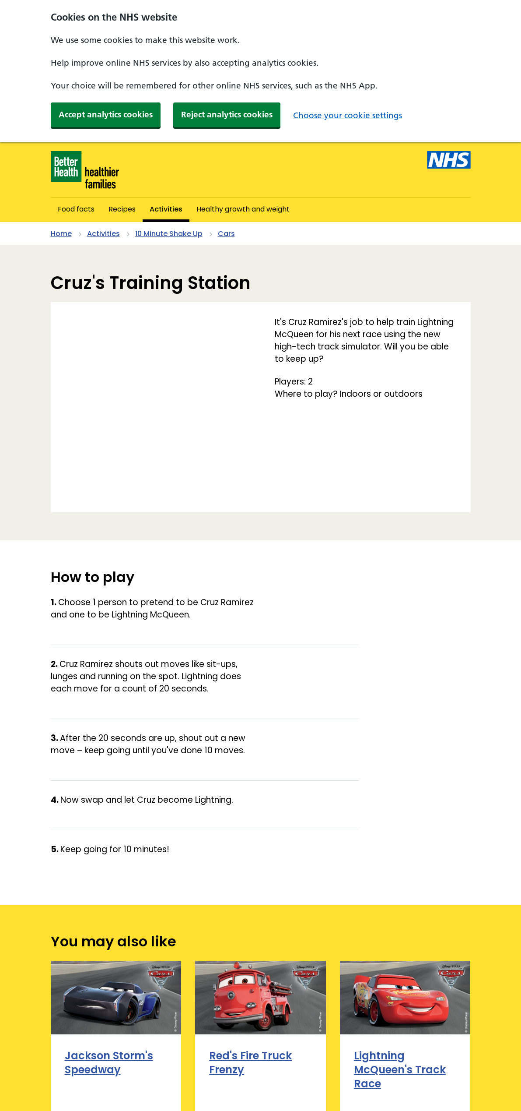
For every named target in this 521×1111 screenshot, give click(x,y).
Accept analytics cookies (106, 114)
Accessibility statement (175, 1074)
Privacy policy (299, 1074)
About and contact (85, 1074)
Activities (103, 234)
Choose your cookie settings (347, 115)
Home (61, 234)
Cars (226, 234)
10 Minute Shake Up (169, 234)
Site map (67, 1088)
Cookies (246, 1074)
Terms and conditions (136, 1088)
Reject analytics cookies (227, 114)
